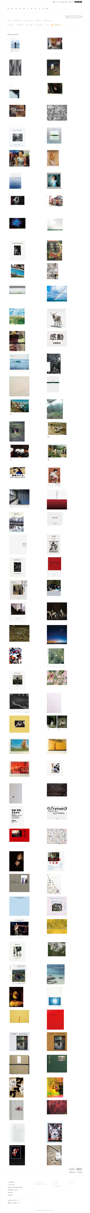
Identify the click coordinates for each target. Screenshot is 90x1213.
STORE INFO (17, 21)
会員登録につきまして (13, 1190)
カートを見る (55, 1181)
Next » (79, 1169)
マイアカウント (72, 1181)
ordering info (28, 21)
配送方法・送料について (14, 1203)
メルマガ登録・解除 (56, 1186)
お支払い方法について (13, 1200)
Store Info (10, 1192)
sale (47, 25)
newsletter (48, 21)
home (9, 21)
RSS (53, 1184)
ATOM (56, 1184)
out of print (39, 25)
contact (39, 21)
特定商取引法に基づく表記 (41, 1184)
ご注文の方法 (11, 1184)
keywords (19, 25)
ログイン (70, 1184)
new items (29, 25)
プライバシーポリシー (40, 1181)
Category (10, 25)
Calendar (56, 25)
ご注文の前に (11, 1182)
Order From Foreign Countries (15, 1187)
